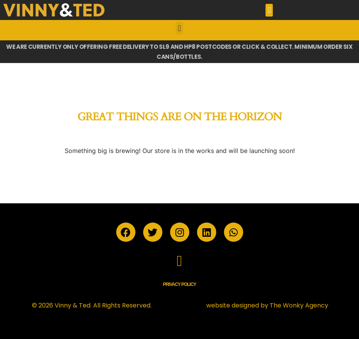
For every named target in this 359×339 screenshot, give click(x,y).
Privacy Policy (179, 284)
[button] (269, 10)
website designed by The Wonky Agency (267, 305)
